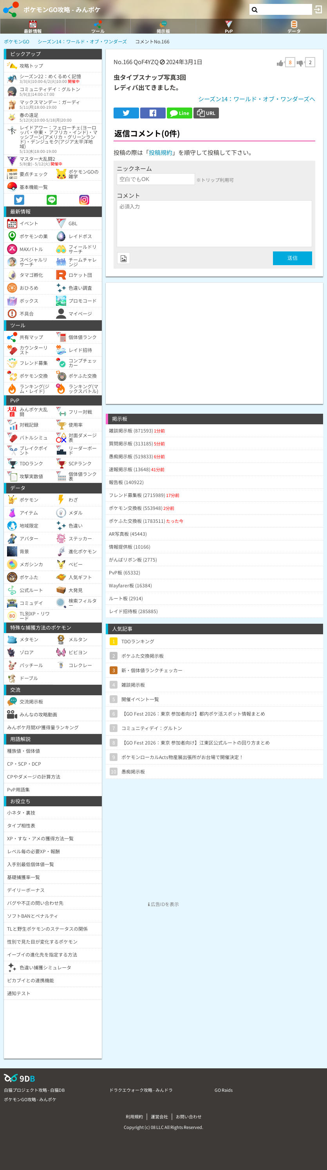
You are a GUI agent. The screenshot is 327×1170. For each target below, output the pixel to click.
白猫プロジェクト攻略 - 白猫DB (34, 1090)
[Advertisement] (214, 337)
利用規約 (134, 1116)
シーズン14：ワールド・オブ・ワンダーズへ (256, 99)
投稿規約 (160, 152)
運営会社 (159, 1116)
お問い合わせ (189, 1116)
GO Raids (224, 1090)
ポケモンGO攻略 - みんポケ (62, 9)
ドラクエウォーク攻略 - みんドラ (141, 1090)
